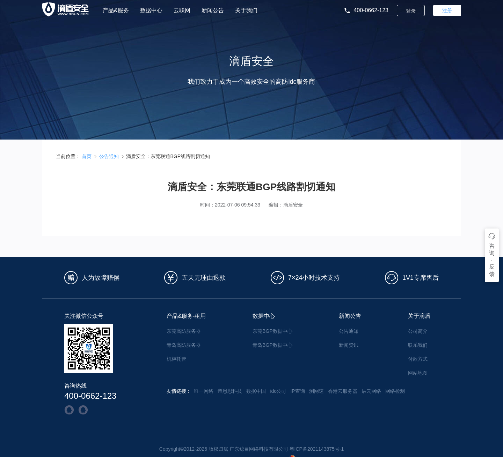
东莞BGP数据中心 (272, 331)
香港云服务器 (342, 391)
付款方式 (418, 359)
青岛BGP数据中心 (272, 345)
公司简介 (418, 331)
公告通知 (109, 156)
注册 (447, 10)
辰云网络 (371, 391)
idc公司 (278, 391)
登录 (411, 11)
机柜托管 (176, 359)
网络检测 (395, 391)
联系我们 (418, 345)
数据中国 (256, 391)
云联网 (182, 10)
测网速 (316, 391)
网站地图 (418, 373)
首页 (87, 156)
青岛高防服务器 (184, 345)
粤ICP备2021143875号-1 (317, 449)
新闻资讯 (348, 345)
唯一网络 (203, 391)
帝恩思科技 (230, 391)
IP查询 (297, 391)
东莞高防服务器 (184, 331)
